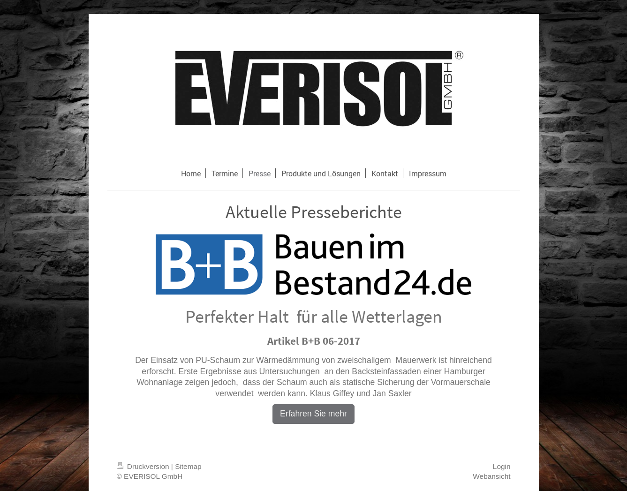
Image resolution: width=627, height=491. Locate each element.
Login (502, 466)
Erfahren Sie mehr (313, 413)
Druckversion (144, 466)
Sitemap (188, 466)
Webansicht (491, 476)
